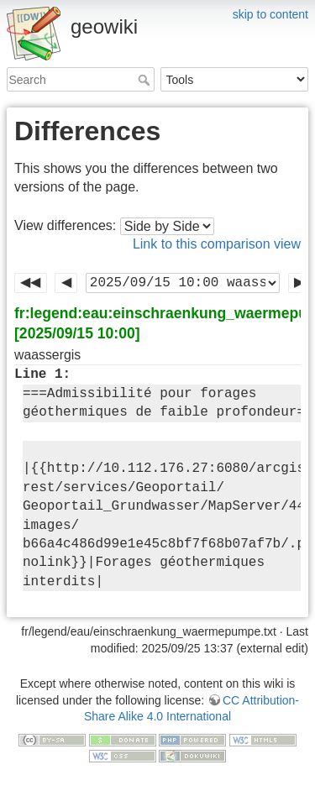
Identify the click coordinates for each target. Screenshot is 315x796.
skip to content (270, 14)
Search (146, 80)
